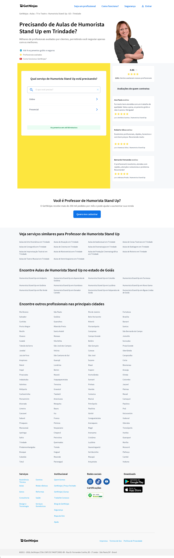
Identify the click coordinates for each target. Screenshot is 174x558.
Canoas (91, 350)
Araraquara (92, 423)
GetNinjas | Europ (61, 491)
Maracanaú (23, 428)
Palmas (126, 389)
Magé (90, 428)
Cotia (125, 360)
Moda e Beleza (42, 485)
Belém (91, 341)
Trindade (77, 13)
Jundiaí (22, 350)
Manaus (57, 336)
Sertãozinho (93, 452)
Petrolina (58, 437)
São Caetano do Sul (61, 355)
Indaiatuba (23, 379)
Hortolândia (93, 374)
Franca (56, 418)
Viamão (91, 389)
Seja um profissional (85, 6)
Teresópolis (127, 428)
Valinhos (22, 384)
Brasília (126, 317)
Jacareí (126, 384)
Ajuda (56, 522)
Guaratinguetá (94, 447)
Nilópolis (23, 389)
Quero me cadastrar (87, 214)
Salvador (22, 317)
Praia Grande (128, 346)
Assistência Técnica (24, 480)
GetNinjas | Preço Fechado (65, 485)
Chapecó (57, 432)
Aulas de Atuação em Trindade (66, 242)
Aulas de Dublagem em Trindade (136, 246)
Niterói (91, 321)
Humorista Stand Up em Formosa (136, 278)
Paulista (126, 403)
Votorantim (127, 413)
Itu (55, 413)
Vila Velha (58, 341)
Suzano (91, 360)
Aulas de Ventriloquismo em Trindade (69, 259)
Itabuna (126, 461)
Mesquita (57, 403)
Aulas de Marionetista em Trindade (68, 251)
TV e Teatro (41, 13)
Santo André (59, 331)
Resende (57, 457)
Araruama (92, 432)
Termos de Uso (115, 541)
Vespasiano (58, 428)
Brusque (22, 452)
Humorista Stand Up (57, 13)
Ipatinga (22, 432)
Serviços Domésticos (41, 505)
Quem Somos (59, 479)
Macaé (125, 394)
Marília (125, 442)
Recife (22, 331)
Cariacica (92, 394)
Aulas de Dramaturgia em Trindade (102, 246)
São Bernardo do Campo (132, 331)
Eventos (39, 479)
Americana (58, 399)
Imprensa (104, 541)
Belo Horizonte (94, 317)
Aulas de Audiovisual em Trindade (101, 242)
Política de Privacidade (133, 541)
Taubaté (57, 394)
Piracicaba (23, 374)
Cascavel (22, 413)
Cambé (125, 457)
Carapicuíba (127, 355)
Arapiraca (23, 360)
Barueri (126, 321)
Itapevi (91, 370)
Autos (21, 491)
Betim (56, 370)
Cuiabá (22, 341)
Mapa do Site (59, 516)
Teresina (57, 384)
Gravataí (57, 389)
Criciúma (91, 437)
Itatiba (125, 432)
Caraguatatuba (94, 418)
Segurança (130, 6)
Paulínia (91, 408)
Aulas (32, 13)
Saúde (38, 498)
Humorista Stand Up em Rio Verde (33, 290)
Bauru (56, 408)
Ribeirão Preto (60, 326)
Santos (125, 326)
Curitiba (22, 321)
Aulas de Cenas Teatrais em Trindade (138, 242)
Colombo (126, 379)
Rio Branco (23, 312)
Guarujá (57, 360)
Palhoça (126, 452)
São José (91, 355)
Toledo (57, 447)
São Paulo (58, 312)
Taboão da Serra (26, 346)
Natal (21, 365)
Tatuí (21, 461)
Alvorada (23, 403)
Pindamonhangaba (27, 447)
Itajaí (21, 370)
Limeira (22, 408)
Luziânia (91, 442)
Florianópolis (93, 326)
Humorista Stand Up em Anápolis (33, 278)
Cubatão (22, 457)
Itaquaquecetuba (61, 379)
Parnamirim (24, 399)
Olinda (125, 374)
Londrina (57, 365)
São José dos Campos (62, 346)
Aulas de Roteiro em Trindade (135, 251)
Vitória (56, 350)
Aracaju (126, 370)
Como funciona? (110, 6)
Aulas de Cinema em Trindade (66, 246)
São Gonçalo (93, 346)
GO (69, 13)
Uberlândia (127, 350)
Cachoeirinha (24, 394)
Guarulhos (58, 321)
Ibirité (90, 413)
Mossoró (126, 447)
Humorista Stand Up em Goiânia (32, 285)
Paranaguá (58, 461)
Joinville (126, 336)
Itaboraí (126, 418)
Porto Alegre (24, 326)
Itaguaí (57, 452)
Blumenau (127, 365)
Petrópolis (92, 403)
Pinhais (91, 384)
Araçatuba (92, 461)
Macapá (91, 457)
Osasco (22, 336)
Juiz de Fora (24, 355)
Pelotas (57, 423)
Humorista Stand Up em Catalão (101, 278)
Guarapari (127, 437)
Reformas (40, 491)
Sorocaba (126, 341)
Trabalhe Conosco (61, 498)
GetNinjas (23, 13)
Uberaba (126, 423)
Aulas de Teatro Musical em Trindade (34, 259)
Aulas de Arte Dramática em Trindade (34, 242)
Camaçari (126, 399)
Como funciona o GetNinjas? (35, 59)
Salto (21, 437)
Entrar (146, 6)
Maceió (57, 374)
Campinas (92, 331)
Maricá (91, 399)
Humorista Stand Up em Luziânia (101, 285)
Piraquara (23, 423)
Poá (124, 408)
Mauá (90, 365)
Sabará (22, 418)
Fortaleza (127, 312)
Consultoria (24, 498)
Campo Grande (94, 336)
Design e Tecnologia (24, 505)
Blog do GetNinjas (61, 504)
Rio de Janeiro (94, 312)
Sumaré (91, 379)
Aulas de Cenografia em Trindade (32, 246)
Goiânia (57, 317)
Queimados (58, 442)
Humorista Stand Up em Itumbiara (68, 285)
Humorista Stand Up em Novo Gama (137, 285)
